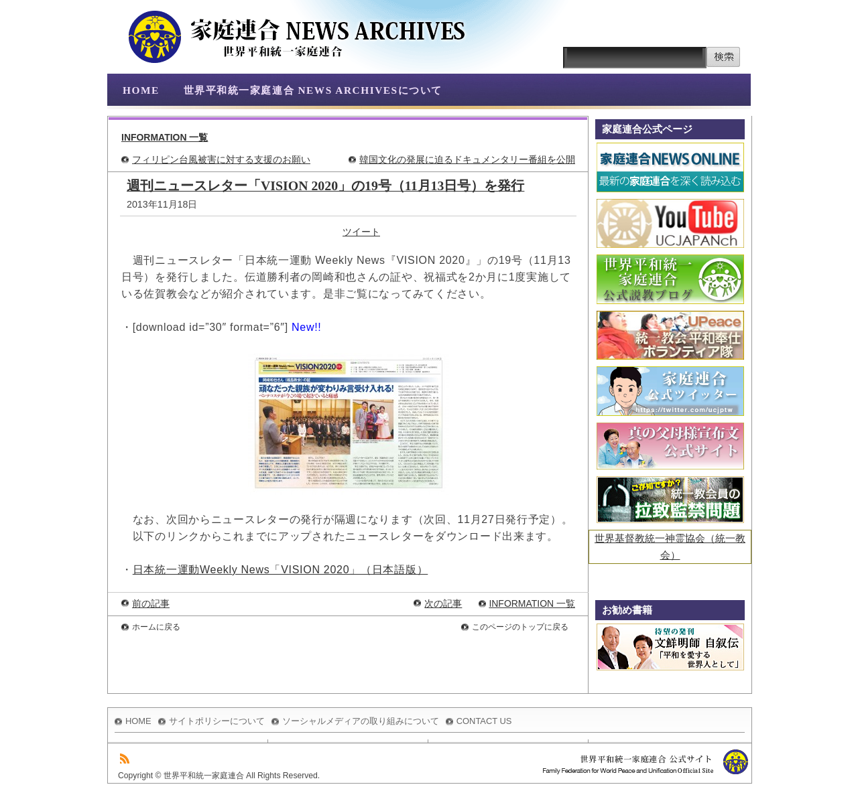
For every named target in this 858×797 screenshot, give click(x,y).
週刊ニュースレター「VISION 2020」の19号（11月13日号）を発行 (325, 185)
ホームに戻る (156, 627)
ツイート (361, 231)
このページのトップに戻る (520, 627)
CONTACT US (484, 721)
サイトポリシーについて (217, 721)
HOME (141, 90)
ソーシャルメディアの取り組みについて (360, 721)
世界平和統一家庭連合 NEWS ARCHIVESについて (313, 90)
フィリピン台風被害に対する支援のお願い (221, 159)
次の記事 (443, 603)
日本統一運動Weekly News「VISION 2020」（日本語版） (280, 569)
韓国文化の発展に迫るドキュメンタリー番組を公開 (467, 159)
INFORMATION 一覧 (164, 137)
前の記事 (151, 603)
